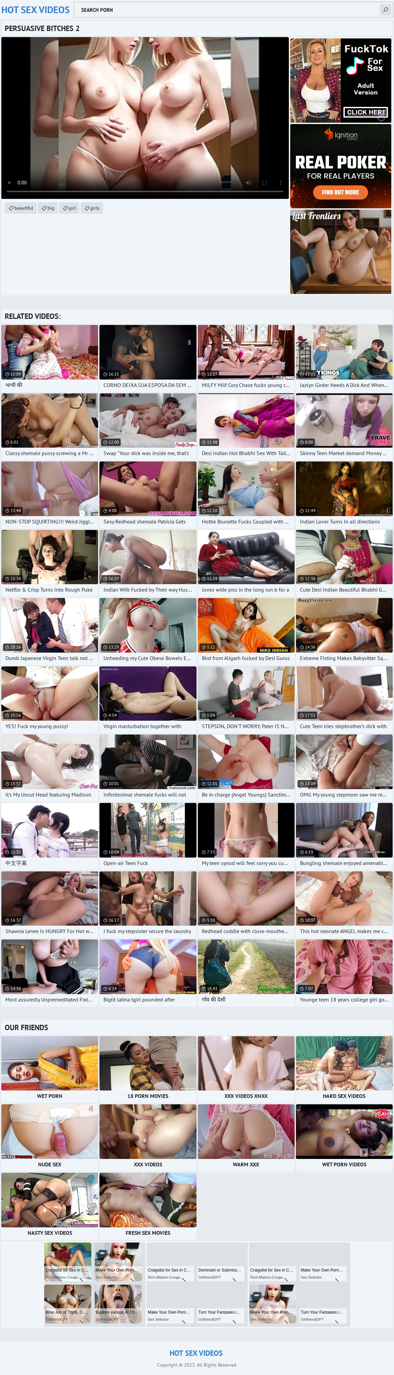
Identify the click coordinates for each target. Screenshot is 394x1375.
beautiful (23, 208)
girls (94, 208)
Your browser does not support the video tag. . (145, 118)
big (51, 208)
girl (72, 208)
